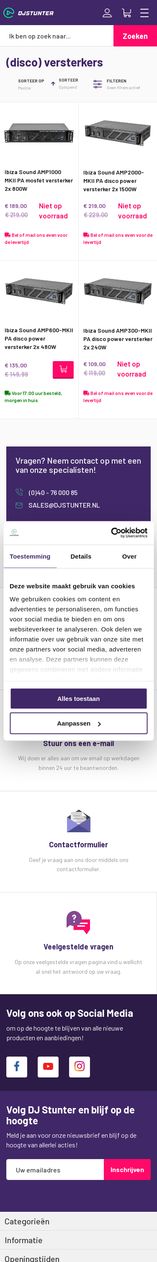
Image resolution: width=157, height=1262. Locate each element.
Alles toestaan (78, 698)
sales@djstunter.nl (63, 505)
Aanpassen (78, 723)
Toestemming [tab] (30, 555)
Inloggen (107, 13)
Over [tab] (129, 555)
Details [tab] (80, 555)
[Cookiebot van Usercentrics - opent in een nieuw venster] (111, 533)
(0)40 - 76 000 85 (52, 492)
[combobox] (56, 35)
